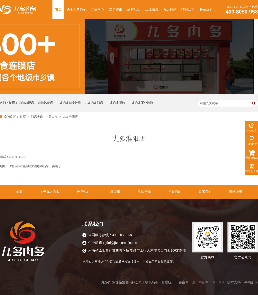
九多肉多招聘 (116, 102)
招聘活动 (187, 9)
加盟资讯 (115, 9)
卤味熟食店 (45, 102)
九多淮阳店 (70, 116)
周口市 (53, 116)
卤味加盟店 (26, 102)
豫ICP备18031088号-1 (208, 282)
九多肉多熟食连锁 (69, 102)
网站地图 (235, 192)
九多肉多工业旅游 (141, 102)
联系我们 (206, 9)
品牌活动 (133, 9)
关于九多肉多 (76, 9)
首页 (58, 9)
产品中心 (97, 9)
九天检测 (169, 9)
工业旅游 (151, 9)
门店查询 (37, 116)
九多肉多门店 (94, 102)
